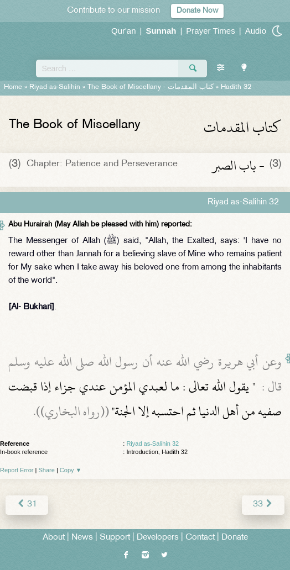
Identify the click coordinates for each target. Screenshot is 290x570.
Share (47, 470)
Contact (200, 538)
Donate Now (197, 10)
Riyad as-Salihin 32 (152, 443)
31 (27, 504)
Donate (234, 538)
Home (13, 87)
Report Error (17, 470)
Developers (158, 538)
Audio (255, 30)
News (82, 538)
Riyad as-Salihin (54, 87)
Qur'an (123, 30)
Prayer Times (210, 30)
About (54, 538)
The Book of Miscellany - (150, 87)
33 (263, 504)
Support (115, 538)
